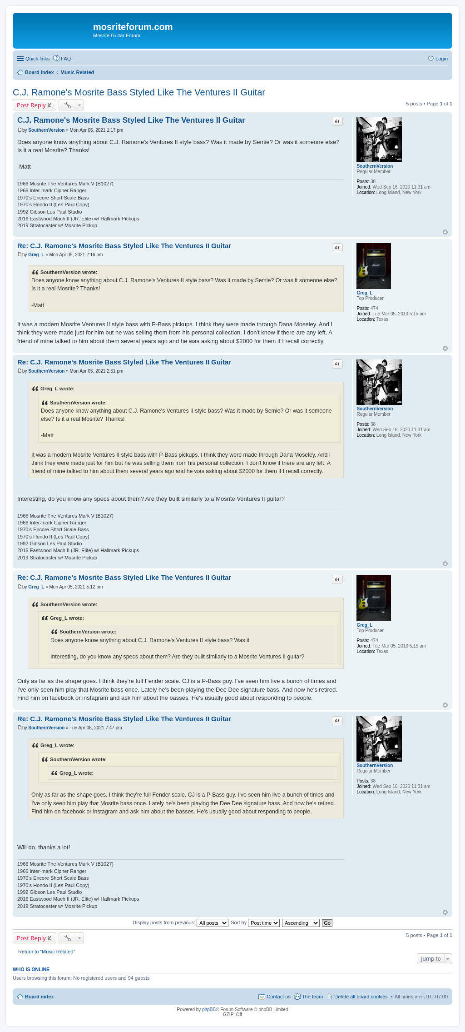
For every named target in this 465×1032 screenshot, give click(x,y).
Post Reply (31, 105)
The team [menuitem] (312, 996)
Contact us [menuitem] (279, 996)
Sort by (255, 922)
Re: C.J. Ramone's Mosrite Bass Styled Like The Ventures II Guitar (124, 245)
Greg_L (364, 292)
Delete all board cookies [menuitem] (360, 996)
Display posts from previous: (180, 922)
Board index (39, 996)
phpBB (209, 1009)
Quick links (37, 58)
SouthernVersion (374, 166)
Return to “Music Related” (46, 951)
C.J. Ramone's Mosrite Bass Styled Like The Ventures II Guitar (139, 92)
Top (445, 231)
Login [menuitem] (441, 58)
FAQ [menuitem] (66, 58)
